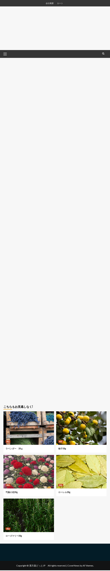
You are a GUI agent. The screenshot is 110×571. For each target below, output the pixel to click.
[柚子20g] (81, 429)
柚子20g (62, 449)
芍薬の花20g (12, 492)
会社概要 (50, 3)
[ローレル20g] (81, 472)
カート (60, 3)
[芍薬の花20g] (28, 472)
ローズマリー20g (14, 536)
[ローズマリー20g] (28, 516)
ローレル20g (64, 492)
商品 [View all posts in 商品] (8, 442)
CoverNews (73, 566)
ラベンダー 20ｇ (14, 449)
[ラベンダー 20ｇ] (28, 429)
